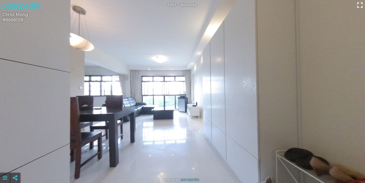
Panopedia (190, 179)
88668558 (13, 20)
